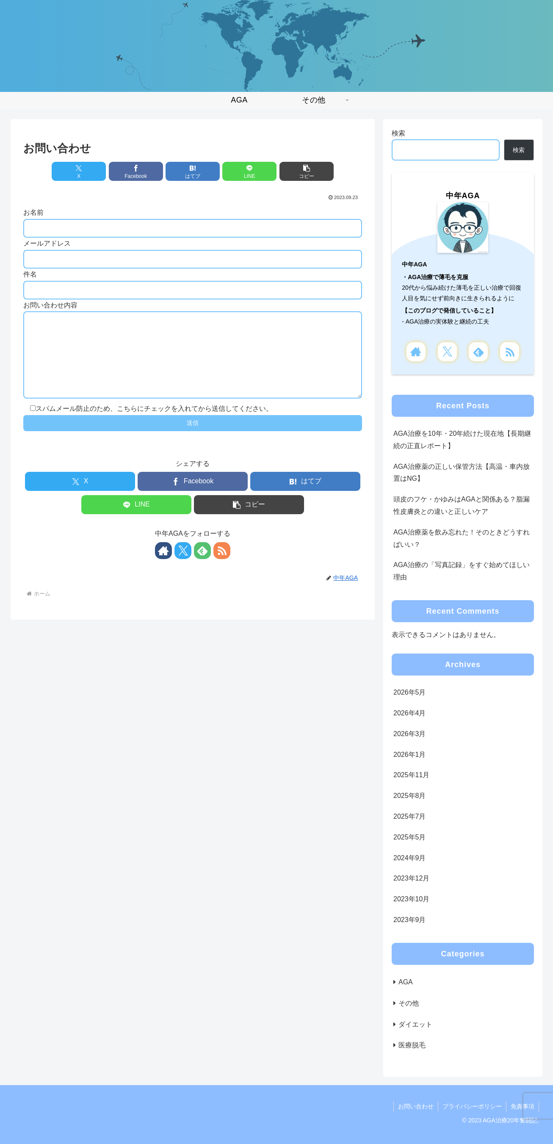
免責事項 (522, 1106)
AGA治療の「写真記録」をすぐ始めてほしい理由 (461, 571)
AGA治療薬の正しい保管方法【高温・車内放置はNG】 (461, 472)
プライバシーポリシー (472, 1106)
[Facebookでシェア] (136, 171)
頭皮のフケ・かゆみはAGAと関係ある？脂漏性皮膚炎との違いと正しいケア (461, 505)
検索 (398, 133)
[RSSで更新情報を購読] (221, 567)
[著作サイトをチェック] (163, 567)
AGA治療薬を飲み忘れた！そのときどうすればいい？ (461, 538)
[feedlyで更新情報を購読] (202, 567)
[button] (306, 171)
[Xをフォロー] (182, 567)
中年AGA (463, 195)
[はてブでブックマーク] (193, 171)
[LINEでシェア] (249, 171)
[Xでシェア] (79, 171)
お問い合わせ (416, 1106)
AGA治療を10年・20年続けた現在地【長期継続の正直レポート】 (462, 439)
